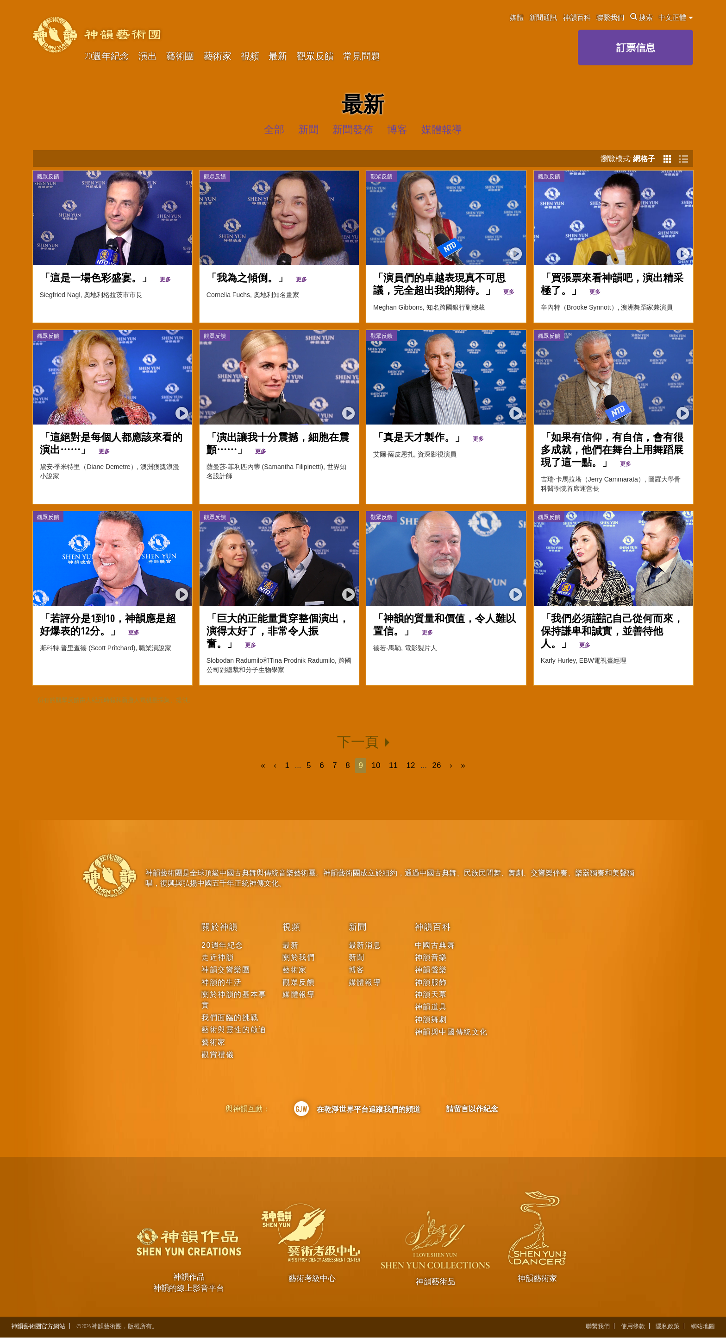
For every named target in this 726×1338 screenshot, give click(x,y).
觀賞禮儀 (217, 1055)
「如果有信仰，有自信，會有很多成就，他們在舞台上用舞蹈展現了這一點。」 (612, 449)
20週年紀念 (107, 56)
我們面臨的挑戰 (229, 1017)
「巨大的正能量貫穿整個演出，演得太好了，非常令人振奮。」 (278, 630)
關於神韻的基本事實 (234, 999)
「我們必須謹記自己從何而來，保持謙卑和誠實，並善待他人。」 (612, 630)
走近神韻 (217, 957)
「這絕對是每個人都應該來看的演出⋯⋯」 (111, 443)
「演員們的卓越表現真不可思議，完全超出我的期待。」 (443, 284)
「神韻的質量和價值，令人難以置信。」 (444, 624)
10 (376, 765)
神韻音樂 (431, 957)
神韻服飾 (431, 982)
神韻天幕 (431, 994)
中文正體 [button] (675, 17)
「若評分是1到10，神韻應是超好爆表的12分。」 (108, 624)
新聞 (358, 927)
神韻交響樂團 (225, 970)
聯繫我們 (610, 17)
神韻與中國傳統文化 (451, 1032)
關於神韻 (219, 927)
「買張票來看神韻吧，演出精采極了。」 (612, 284)
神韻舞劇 (431, 1019)
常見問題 (361, 56)
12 (411, 765)
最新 (278, 56)
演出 (147, 56)
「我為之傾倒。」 (257, 277)
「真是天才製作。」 (428, 437)
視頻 (250, 56)
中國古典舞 (435, 945)
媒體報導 (298, 994)
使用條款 (633, 1327)
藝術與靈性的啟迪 (234, 1030)
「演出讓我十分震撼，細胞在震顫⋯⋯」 (278, 443)
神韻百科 (577, 17)
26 (436, 765)
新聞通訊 (543, 17)
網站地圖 (703, 1327)
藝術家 (218, 56)
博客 (357, 970)
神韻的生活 (221, 982)
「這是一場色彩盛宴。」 (105, 277)
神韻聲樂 (431, 970)
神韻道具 (431, 1007)
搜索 (641, 17)
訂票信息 (635, 47)
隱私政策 (668, 1327)
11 (393, 765)
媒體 (517, 17)
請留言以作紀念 (472, 1108)
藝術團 (180, 56)
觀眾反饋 (315, 56)
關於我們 (298, 957)
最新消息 (365, 945)
